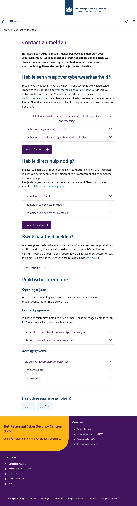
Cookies (32, 498)
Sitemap (59, 498)
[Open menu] (14, 21)
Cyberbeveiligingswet (67, 90)
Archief (92, 498)
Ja (31, 406)
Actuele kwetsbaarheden (20, 468)
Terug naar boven (111, 498)
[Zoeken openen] (127, 21)
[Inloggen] (134, 21)
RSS (10, 483)
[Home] (3, 21)
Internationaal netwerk (87, 444)
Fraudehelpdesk (55, 186)
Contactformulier (37, 149)
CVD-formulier (35, 268)
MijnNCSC (88, 90)
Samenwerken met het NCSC (90, 434)
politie (34, 186)
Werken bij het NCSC (86, 439)
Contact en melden (17, 463)
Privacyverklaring (15, 498)
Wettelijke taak (84, 429)
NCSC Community (16, 478)
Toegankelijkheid (76, 498)
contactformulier (31, 98)
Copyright (45, 498)
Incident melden (37, 225)
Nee (47, 406)
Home (5, 30)
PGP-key (27, 322)
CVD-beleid (92, 258)
